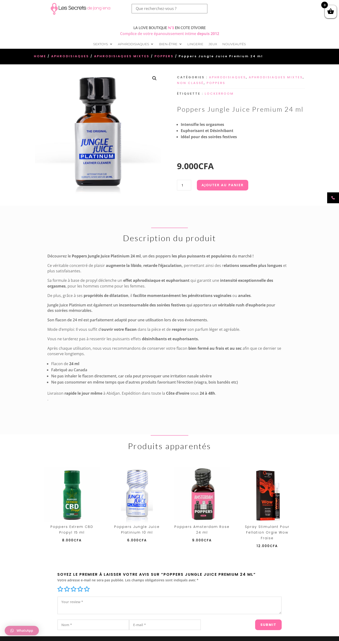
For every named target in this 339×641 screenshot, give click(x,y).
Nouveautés (234, 44)
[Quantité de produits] (184, 185)
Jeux (212, 44)
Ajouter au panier (223, 185)
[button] (154, 78)
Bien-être (168, 44)
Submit (259, 622)
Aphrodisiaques (133, 44)
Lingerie (195, 44)
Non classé (190, 83)
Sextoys (100, 44)
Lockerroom (219, 93)
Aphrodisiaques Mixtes (121, 56)
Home (40, 56)
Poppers (164, 56)
